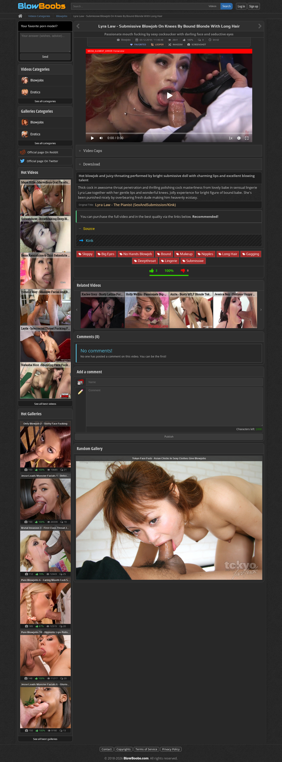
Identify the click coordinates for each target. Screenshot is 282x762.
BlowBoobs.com (136, 758)
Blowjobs (126, 39)
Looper (159, 44)
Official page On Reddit (42, 152)
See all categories (45, 101)
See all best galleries (45, 739)
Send (45, 56)
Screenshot (199, 44)
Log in (241, 6)
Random (178, 44)
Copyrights (124, 749)
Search (226, 6)
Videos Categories (35, 69)
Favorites (140, 44)
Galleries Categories (37, 111)
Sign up (253, 6)
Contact (107, 749)
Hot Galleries (31, 413)
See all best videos (45, 403)
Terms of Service (146, 749)
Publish (169, 437)
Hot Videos (29, 172)
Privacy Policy (171, 749)
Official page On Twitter (42, 161)
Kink (89, 240)
